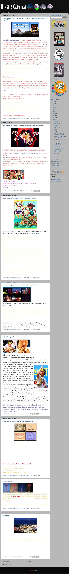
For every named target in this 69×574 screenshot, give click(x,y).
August (55, 129)
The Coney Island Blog (55, 165)
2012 (54, 107)
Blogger (36, 570)
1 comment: (26, 413)
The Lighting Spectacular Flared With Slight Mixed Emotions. (21, 285)
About (8, 12)
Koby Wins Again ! (8, 337)
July (55, 131)
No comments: (27, 118)
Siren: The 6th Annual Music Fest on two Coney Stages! (19, 198)
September (56, 127)
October (56, 125)
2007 (54, 117)
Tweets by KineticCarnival (56, 181)
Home (29, 561)
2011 (54, 109)
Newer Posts (6, 561)
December (56, 121)
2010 (54, 111)
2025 (54, 101)
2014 (54, 105)
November (56, 123)
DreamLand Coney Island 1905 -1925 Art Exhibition (18, 421)
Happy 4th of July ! (8, 481)
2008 (54, 115)
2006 (54, 119)
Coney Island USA (54, 159)
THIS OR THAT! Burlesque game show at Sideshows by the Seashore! (24, 125)
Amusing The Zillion (55, 163)
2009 (54, 113)
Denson (37, 536)
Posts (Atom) (10, 564)
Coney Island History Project (56, 161)
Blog (4, 12)
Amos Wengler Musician (56, 167)
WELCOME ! (6, 515)
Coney (36, 541)
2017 (54, 103)
